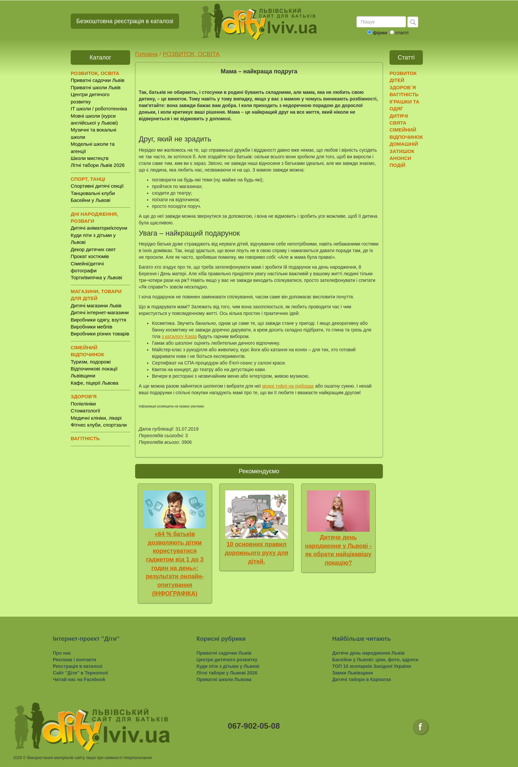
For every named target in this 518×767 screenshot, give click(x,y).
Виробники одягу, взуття (98, 320)
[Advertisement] (415, 274)
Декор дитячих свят (93, 249)
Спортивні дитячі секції (97, 186)
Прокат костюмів (90, 256)
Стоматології (85, 410)
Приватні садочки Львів (97, 80)
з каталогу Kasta (179, 336)
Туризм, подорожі (91, 361)
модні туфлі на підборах (288, 386)
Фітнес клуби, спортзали (99, 425)
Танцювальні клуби (93, 193)
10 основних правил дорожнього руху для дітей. (256, 552)
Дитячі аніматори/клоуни (99, 228)
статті (401, 32)
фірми (380, 32)
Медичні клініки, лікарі (96, 418)
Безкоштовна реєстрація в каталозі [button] (124, 21)
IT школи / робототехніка (99, 108)
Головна (146, 54)
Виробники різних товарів (100, 333)
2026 (17, 757)
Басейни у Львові (90, 200)
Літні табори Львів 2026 (98, 165)
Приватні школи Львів (96, 87)
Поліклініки (83, 403)
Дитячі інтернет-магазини (100, 312)
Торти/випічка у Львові (96, 277)
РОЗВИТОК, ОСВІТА (191, 54)
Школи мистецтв (89, 158)
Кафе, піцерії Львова (94, 383)
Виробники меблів (91, 326)
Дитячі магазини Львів (96, 305)
